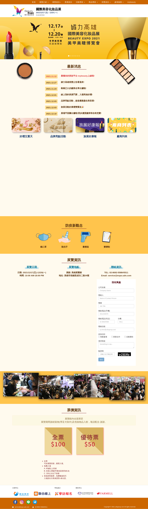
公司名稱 (101, 287)
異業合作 (116, 337)
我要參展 (103, 337)
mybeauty (131, 2)
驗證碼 (101, 351)
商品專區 (93, 2)
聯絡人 (101, 295)
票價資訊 (68, 2)
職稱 (100, 303)
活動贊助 (129, 337)
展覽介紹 (43, 2)
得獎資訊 (106, 2)
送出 (101, 359)
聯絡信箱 (101, 326)
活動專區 (80, 2)
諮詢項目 (101, 334)
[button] (11, 38)
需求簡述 (101, 341)
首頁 (34, 2)
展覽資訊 (56, 2)
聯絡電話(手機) (104, 311)
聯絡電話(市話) (104, 319)
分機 (119, 319)
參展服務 (119, 2)
